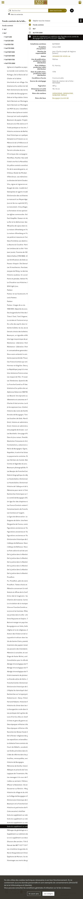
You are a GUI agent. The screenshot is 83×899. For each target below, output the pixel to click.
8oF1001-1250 (10, 52)
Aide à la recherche (17, 14)
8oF (5, 33)
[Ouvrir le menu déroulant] (3, 2)
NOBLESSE (56, 95)
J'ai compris (48, 894)
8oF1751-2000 (10, 63)
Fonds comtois (7, 25)
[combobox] (57, 11)
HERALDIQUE (57, 93)
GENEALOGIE (68, 93)
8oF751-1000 (9, 48)
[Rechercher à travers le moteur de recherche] (29, 10)
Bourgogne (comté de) (60, 98)
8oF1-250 (8, 37)
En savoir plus (34, 894)
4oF (5, 29)
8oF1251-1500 (10, 56)
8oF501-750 (9, 44)
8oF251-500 (9, 40)
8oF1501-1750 (10, 59)
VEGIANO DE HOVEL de (61, 56)
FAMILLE (64, 95)
